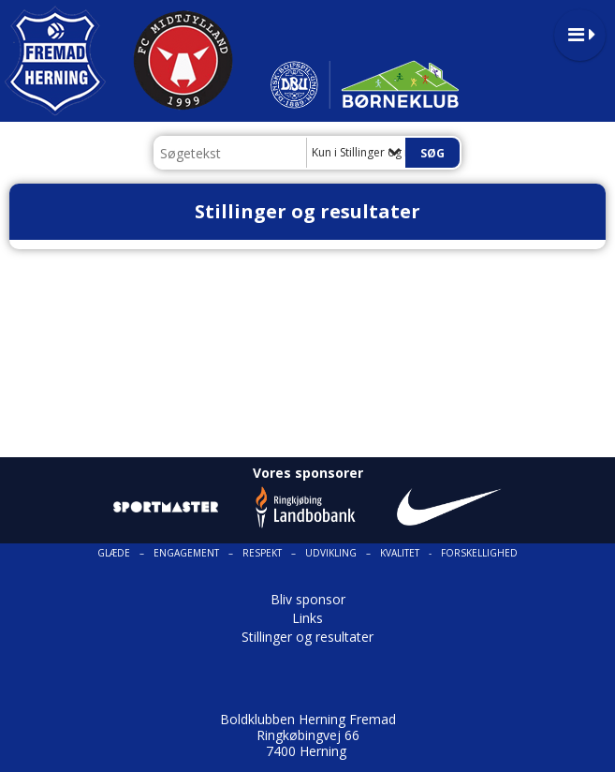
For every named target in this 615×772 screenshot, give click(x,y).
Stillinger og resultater (307, 637)
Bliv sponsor (308, 599)
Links (307, 618)
